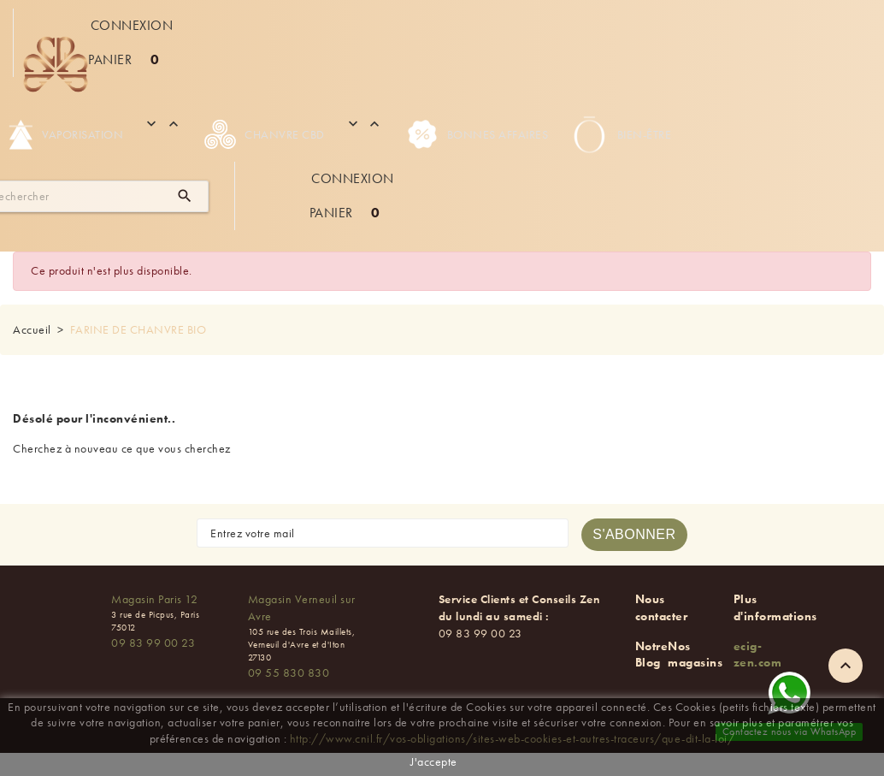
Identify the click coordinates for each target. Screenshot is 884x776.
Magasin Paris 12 (154, 599)
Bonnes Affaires (477, 134)
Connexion (132, 25)
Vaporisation (66, 134)
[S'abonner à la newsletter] (634, 534)
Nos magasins (695, 654)
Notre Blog (652, 654)
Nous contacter (661, 607)
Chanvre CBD (264, 134)
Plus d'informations (775, 607)
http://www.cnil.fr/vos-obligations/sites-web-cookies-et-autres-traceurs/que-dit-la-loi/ (512, 738)
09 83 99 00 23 (153, 642)
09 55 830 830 (289, 672)
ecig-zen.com (758, 654)
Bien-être (620, 134)
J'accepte (433, 761)
